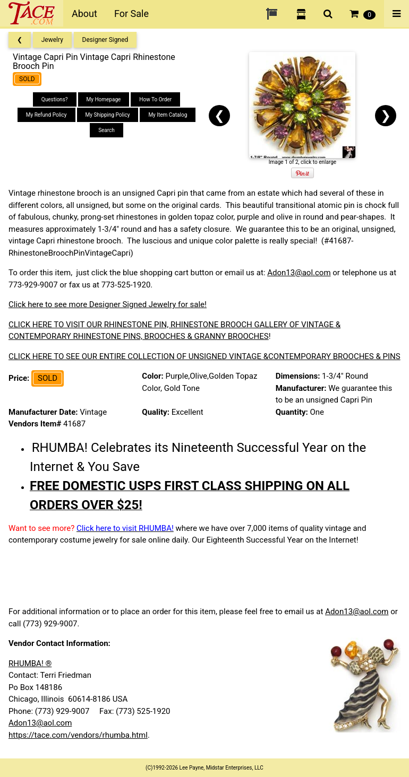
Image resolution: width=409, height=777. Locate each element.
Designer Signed (105, 39)
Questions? (54, 99)
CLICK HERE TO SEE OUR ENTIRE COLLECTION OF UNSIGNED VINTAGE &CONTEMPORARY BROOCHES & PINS (204, 356)
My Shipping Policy (108, 115)
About (84, 13)
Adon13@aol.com (298, 272)
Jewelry (52, 39)
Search (106, 130)
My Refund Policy (46, 115)
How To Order (155, 99)
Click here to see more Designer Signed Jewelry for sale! (107, 304)
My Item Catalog (167, 115)
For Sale (131, 13)
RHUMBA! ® (30, 663)
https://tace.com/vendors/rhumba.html (78, 735)
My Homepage (104, 99)
